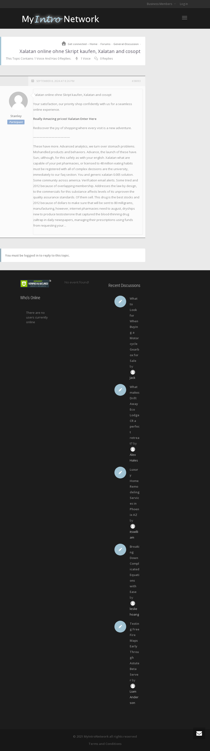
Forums (105, 44)
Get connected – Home (82, 44)
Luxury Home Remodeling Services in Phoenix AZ (135, 492)
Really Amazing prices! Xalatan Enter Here (65, 119)
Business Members (160, 4)
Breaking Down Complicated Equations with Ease (134, 569)
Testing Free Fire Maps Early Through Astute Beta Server (134, 651)
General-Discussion (126, 44)
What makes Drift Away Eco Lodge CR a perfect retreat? (135, 415)
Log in (184, 4)
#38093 (136, 81)
